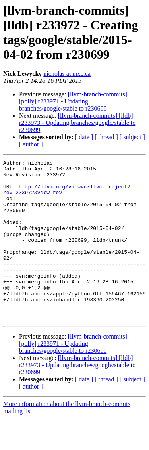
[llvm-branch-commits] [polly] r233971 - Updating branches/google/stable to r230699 (73, 101)
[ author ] (31, 144)
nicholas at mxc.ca (67, 73)
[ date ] (84, 137)
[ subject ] (132, 137)
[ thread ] (106, 137)
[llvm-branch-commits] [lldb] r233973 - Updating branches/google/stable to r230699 (77, 122)
